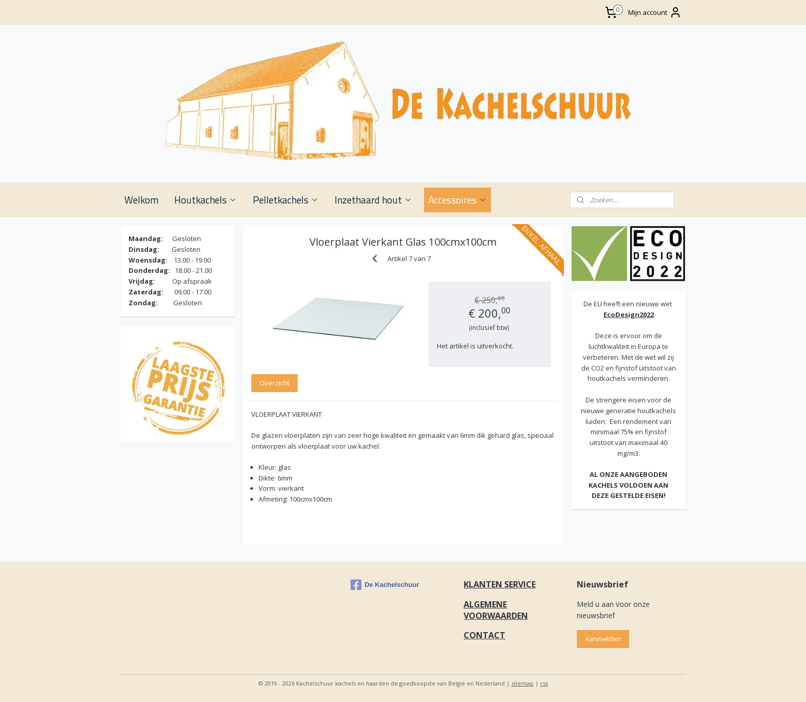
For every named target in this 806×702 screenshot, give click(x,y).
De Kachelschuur (385, 585)
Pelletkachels (286, 199)
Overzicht (274, 382)
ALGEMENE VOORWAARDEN (496, 610)
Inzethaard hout (373, 199)
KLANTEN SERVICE (500, 584)
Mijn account (655, 12)
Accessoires (457, 199)
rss (544, 683)
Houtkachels (205, 199)
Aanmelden (603, 638)
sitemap (522, 683)
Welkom (141, 199)
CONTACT (484, 635)
